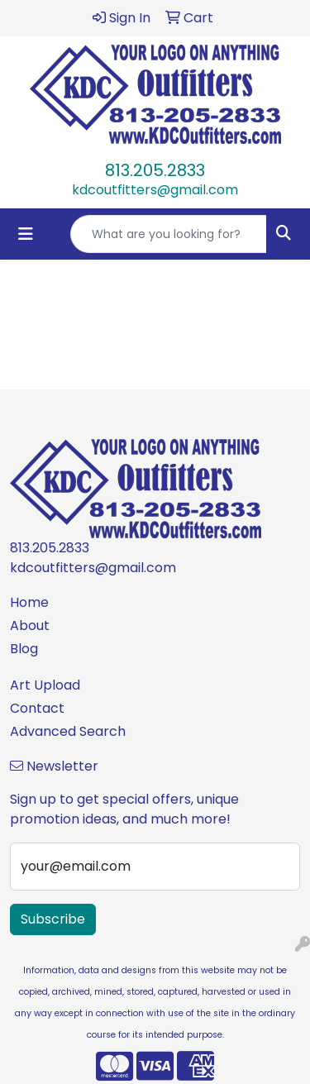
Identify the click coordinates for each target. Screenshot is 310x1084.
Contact (37, 708)
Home (29, 602)
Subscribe (53, 919)
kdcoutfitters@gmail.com (155, 189)
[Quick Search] (168, 234)
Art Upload (45, 685)
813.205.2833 (155, 170)
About (30, 625)
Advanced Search (68, 731)
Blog (24, 648)
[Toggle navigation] (25, 234)
